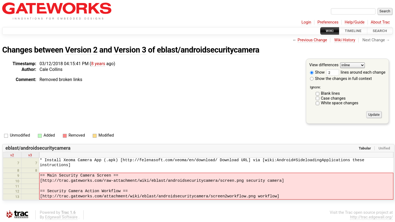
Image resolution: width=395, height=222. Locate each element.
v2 (12, 155)
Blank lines (330, 93)
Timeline (353, 31)
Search (380, 31)
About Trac (380, 22)
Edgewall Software (61, 217)
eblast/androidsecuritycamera (208, 49)
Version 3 (130, 49)
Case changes (333, 98)
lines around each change (355, 72)
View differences (324, 65)
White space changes (340, 103)
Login (306, 22)
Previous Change (312, 40)
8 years (98, 63)
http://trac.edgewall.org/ (371, 217)
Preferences (327, 22)
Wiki (330, 31)
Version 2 (81, 49)
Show (317, 72)
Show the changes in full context (341, 78)
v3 (30, 155)
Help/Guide (355, 22)
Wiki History (344, 40)
